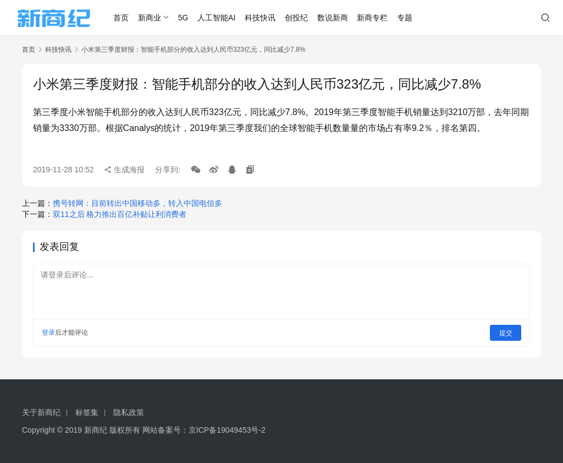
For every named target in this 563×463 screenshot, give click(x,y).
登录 (48, 332)
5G (185, 17)
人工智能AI (219, 17)
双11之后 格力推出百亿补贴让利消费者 (119, 214)
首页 (123, 17)
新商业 (151, 17)
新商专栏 (374, 17)
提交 (505, 332)
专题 (407, 17)
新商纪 (95, 430)
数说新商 (334, 17)
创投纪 (298, 17)
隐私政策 (128, 412)
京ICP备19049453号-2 (227, 430)
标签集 (86, 412)
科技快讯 (262, 17)
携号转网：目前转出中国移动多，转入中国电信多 (137, 203)
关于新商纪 (41, 412)
